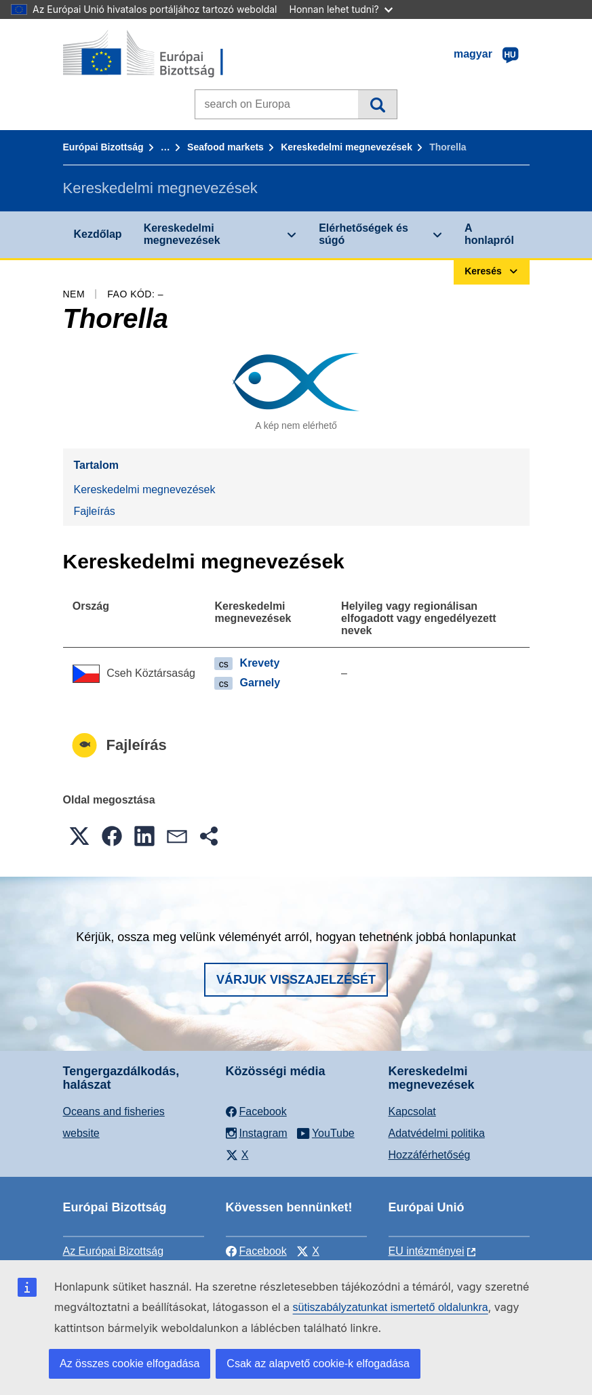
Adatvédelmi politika (437, 1133)
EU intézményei (427, 1251)
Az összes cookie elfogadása (129, 1363)
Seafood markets (225, 147)
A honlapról (489, 234)
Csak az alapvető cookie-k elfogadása (318, 1363)
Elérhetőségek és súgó (363, 234)
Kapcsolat (412, 1111)
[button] (79, 836)
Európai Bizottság (103, 147)
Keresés (377, 104)
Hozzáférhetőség (430, 1155)
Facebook (256, 1251)
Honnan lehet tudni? (341, 9)
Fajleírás (94, 511)
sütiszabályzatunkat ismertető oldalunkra (390, 1307)
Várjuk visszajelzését (296, 979)
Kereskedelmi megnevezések (346, 147)
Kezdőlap (98, 234)
